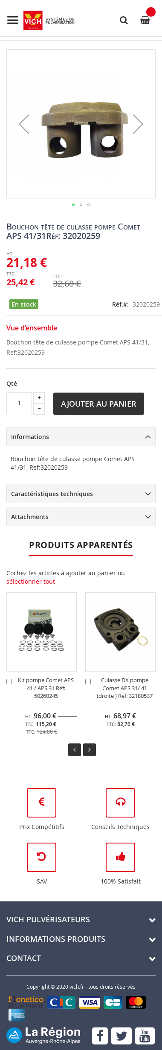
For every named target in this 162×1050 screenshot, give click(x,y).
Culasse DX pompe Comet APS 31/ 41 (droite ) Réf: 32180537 (125, 688)
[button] (24, 124)
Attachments (30, 517)
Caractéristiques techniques (52, 494)
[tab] (81, 436)
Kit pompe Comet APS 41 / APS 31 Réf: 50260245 (46, 688)
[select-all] (30, 581)
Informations (30, 437)
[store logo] (40, 20)
